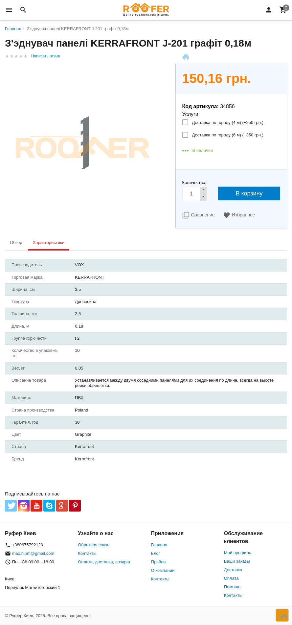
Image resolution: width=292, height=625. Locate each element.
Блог (155, 553)
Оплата (231, 578)
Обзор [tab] (16, 242)
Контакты (87, 553)
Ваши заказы (237, 561)
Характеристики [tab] (48, 242)
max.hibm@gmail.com (33, 553)
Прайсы (159, 561)
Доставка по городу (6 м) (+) (227, 134)
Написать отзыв (45, 56)
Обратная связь (93, 544)
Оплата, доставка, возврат (104, 561)
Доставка (233, 569)
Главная (159, 544)
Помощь (232, 586)
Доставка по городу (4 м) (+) (227, 122)
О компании (163, 570)
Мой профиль (237, 552)
